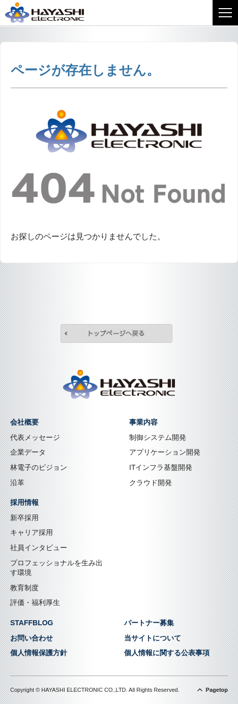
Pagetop (217, 690)
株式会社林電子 (51, 13)
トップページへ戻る (116, 334)
